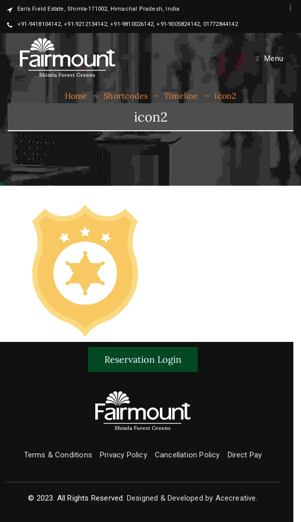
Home (76, 96)
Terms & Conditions (58, 454)
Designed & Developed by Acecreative (191, 498)
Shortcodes (125, 96)
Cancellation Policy (187, 454)
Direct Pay (245, 454)
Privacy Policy (123, 454)
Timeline (181, 96)
